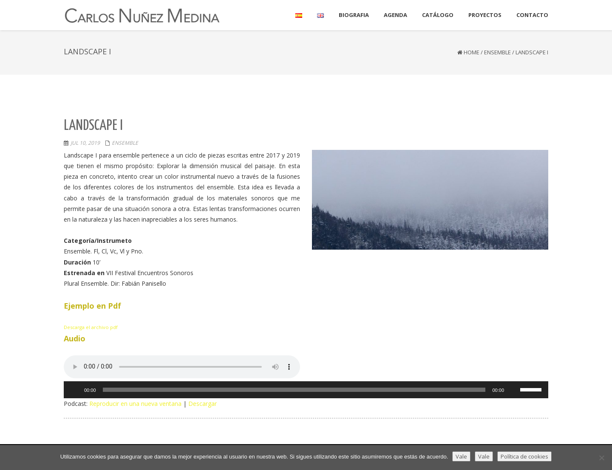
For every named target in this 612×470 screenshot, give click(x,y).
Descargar (202, 404)
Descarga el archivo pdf (91, 327)
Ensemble (497, 52)
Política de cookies (524, 456)
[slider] (294, 390)
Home (471, 52)
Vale (461, 456)
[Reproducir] (75, 390)
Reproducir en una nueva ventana (135, 404)
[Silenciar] (513, 390)
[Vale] (601, 457)
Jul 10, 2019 (85, 142)
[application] (306, 389)
